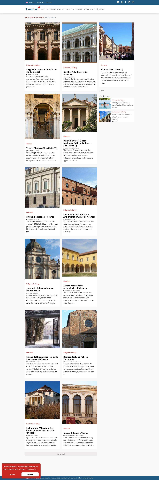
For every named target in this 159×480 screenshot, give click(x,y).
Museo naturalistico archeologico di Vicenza (75, 286)
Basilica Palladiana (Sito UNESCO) (75, 73)
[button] (30, 2)
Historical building (32, 65)
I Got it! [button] (12, 474)
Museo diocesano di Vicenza (40, 216)
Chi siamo (40, 2)
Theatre (29, 144)
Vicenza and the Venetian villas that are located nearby (122, 116)
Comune (104, 65)
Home (27, 17)
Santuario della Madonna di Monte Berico (40, 289)
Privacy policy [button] (32, 469)
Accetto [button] (30, 474)
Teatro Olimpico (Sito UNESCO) (41, 148)
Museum (66, 136)
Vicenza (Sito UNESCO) (37, 17)
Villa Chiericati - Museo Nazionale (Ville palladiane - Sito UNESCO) (77, 143)
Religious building (69, 210)
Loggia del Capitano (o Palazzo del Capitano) (41, 70)
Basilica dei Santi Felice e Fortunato (75, 358)
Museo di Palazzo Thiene (75, 433)
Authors (49, 2)
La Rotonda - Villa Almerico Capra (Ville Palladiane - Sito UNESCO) (40, 430)
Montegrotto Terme (118, 100)
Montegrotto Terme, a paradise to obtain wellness (122, 103)
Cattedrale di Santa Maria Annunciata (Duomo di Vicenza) (79, 215)
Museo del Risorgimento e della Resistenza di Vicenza (42, 358)
